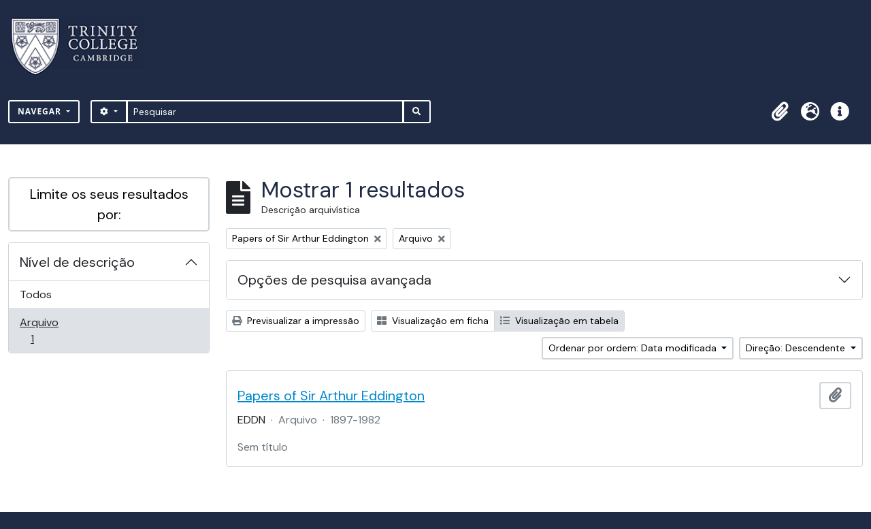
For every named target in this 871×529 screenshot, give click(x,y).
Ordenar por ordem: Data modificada (633, 348)
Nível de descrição (77, 262)
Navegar (41, 111)
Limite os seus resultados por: (109, 204)
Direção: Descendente (797, 348)
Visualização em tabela (559, 321)
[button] (780, 112)
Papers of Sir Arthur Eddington (331, 395)
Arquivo (51, 330)
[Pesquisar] (265, 111)
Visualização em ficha (433, 321)
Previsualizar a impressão (295, 321)
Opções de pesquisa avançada (334, 280)
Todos (36, 294)
